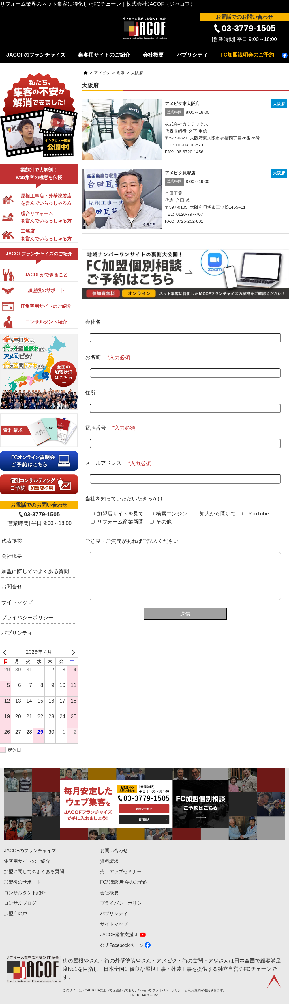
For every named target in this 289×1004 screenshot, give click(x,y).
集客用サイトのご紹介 (104, 55)
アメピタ (102, 72)
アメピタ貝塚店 (180, 172)
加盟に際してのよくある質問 (35, 571)
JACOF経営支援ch (119, 934)
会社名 (93, 322)
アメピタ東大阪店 (182, 103)
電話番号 (95, 428)
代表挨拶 (11, 541)
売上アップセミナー (121, 871)
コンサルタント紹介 (25, 892)
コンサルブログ (20, 903)
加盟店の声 (15, 913)
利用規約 (194, 990)
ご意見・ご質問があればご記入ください (132, 541)
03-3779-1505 (248, 28)
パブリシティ (192, 55)
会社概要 (153, 55)
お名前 (93, 357)
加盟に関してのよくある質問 (34, 871)
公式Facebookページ (121, 945)
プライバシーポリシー (27, 618)
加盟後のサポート (22, 882)
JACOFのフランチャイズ (35, 55)
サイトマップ (17, 602)
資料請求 (109, 861)
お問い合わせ (114, 850)
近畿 (121, 72)
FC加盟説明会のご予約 (247, 55)
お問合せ (11, 587)
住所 (90, 393)
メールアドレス (103, 463)
